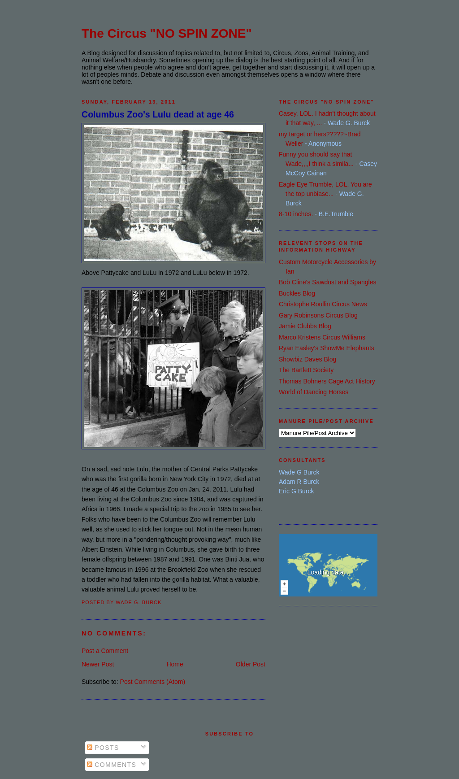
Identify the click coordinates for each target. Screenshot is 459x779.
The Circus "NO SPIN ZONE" (167, 33)
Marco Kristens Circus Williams (322, 337)
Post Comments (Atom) (152, 681)
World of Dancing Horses (313, 392)
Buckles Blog (297, 293)
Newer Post (98, 664)
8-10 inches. (296, 214)
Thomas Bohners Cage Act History (327, 381)
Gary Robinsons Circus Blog (318, 315)
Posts (103, 747)
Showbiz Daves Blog (307, 359)
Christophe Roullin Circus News (323, 304)
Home (174, 664)
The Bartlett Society (306, 370)
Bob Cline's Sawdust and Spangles (327, 282)
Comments (111, 764)
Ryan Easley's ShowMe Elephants (326, 348)
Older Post (250, 664)
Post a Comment (105, 650)
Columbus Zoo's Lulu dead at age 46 (158, 114)
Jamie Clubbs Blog (305, 326)
